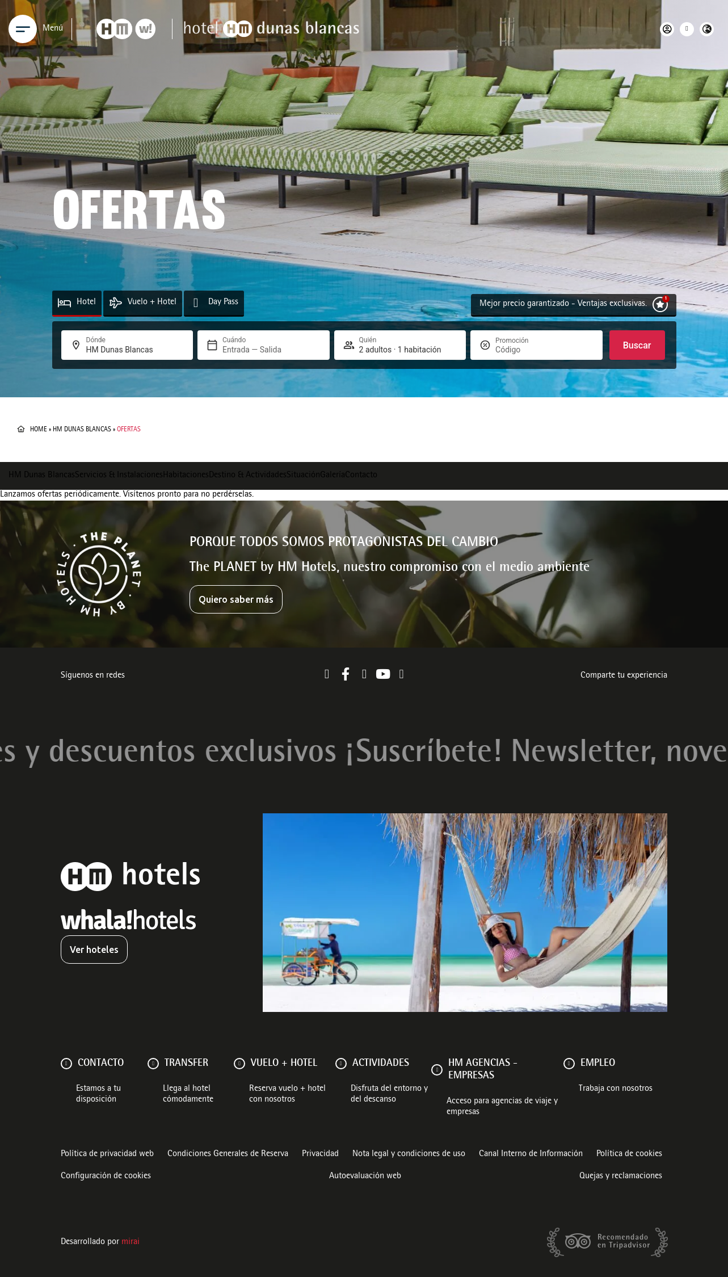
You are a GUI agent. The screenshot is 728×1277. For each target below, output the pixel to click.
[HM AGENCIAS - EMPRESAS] (437, 1070)
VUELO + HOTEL (284, 1063)
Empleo (597, 1063)
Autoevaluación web (365, 1176)
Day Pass (223, 302)
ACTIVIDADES (380, 1063)
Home (38, 429)
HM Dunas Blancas (82, 429)
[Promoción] (522, 349)
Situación (303, 475)
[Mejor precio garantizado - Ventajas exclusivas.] (660, 304)
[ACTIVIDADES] (341, 1063)
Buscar (637, 345)
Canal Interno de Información (531, 1154)
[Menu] (23, 29)
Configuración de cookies (106, 1176)
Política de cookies (629, 1154)
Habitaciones (186, 475)
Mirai (130, 1242)
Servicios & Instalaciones (119, 475)
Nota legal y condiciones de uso (408, 1154)
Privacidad (320, 1154)
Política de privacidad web (107, 1154)
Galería (332, 475)
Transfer (186, 1063)
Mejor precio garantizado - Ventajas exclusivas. (563, 304)
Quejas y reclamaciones (620, 1176)
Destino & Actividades (248, 475)
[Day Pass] (196, 302)
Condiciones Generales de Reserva (227, 1154)
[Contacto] (66, 1063)
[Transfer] (153, 1063)
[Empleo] (569, 1063)
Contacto (361, 475)
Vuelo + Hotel (152, 302)
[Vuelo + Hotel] (115, 302)
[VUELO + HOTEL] (239, 1063)
